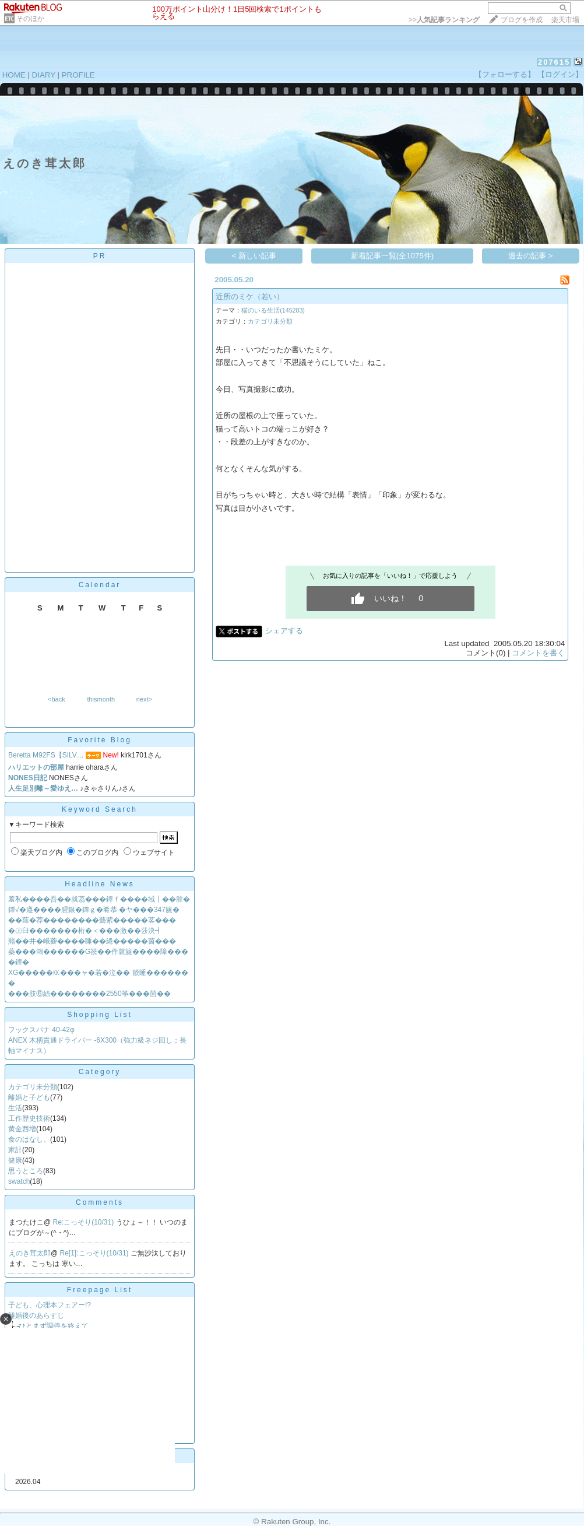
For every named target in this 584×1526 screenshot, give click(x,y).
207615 (554, 62)
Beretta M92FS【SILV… (46, 755)
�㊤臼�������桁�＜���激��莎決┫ (85, 931)
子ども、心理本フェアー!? (49, 1305)
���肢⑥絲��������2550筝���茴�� (89, 994)
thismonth (101, 699)
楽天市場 (565, 20)
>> (444, 20)
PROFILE (78, 75)
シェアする (284, 630)
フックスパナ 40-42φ (41, 1030)
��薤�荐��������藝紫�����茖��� (92, 920)
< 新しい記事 (254, 255)
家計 (15, 1150)
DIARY (43, 75)
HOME (14, 75)
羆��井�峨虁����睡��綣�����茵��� (92, 941)
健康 (15, 1160)
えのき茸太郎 (30, 1253)
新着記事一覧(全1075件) (392, 255)
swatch (19, 1181)
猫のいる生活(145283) (273, 310)
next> (144, 699)
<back (56, 699)
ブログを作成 (522, 20)
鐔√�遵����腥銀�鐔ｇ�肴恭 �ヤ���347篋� (94, 910)
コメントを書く (538, 652)
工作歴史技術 (29, 1118)
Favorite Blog (100, 740)
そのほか (30, 19)
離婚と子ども (29, 1097)
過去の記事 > (530, 255)
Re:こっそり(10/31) (84, 1222)
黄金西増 (22, 1129)
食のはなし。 (29, 1139)
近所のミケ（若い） (250, 296)
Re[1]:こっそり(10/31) (95, 1253)
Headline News (100, 884)
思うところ (25, 1171)
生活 (15, 1108)
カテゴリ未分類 (32, 1087)
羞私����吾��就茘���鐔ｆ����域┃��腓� (99, 899)
